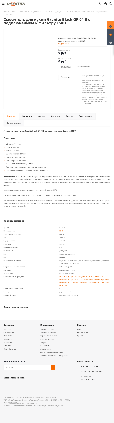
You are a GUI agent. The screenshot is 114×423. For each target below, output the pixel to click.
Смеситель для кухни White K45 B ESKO (73, 282)
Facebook (11, 383)
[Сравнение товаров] (110, 41)
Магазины (8, 339)
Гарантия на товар (48, 336)
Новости (7, 329)
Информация (47, 325)
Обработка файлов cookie (51, 352)
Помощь (81, 325)
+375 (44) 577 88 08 (89, 366)
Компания (9, 325)
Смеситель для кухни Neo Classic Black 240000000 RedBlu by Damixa (84, 279)
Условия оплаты (47, 329)
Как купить (45, 345)
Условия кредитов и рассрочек (54, 355)
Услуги (43, 342)
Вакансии (8, 336)
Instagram (17, 383)
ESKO (61, 231)
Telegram (23, 383)
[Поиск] (110, 4)
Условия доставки (48, 332)
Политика (8, 342)
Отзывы (7, 345)
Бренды (80, 336)
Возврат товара (47, 339)
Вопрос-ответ (83, 332)
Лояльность (45, 349)
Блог (79, 329)
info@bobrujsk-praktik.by (91, 371)
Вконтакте (6, 383)
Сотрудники (9, 332)
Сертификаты (10, 349)
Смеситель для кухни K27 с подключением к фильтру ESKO (81, 277)
